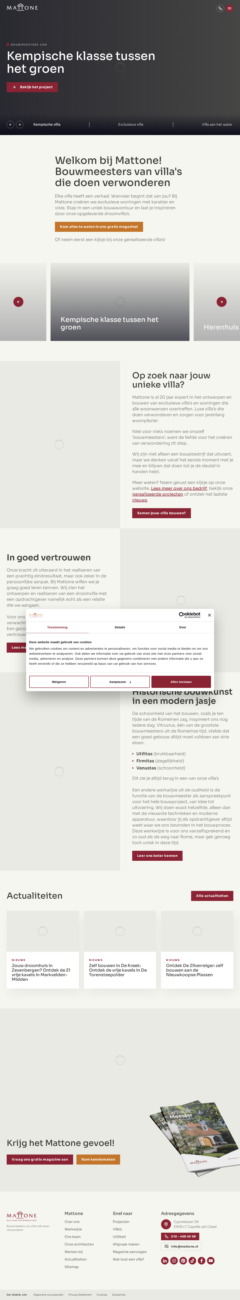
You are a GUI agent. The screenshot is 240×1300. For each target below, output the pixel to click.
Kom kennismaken (98, 1159)
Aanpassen (120, 682)
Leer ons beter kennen (170, 855)
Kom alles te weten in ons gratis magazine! (99, 227)
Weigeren (59, 682)
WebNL (16, 1294)
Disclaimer (119, 1294)
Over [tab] (182, 627)
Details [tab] (120, 627)
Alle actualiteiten (212, 896)
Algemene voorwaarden (48, 1294)
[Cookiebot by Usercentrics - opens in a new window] (182, 615)
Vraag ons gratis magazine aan (40, 1159)
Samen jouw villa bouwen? (174, 513)
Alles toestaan (181, 682)
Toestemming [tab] (57, 627)
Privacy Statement (80, 1294)
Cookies (102, 1294)
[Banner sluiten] (209, 615)
